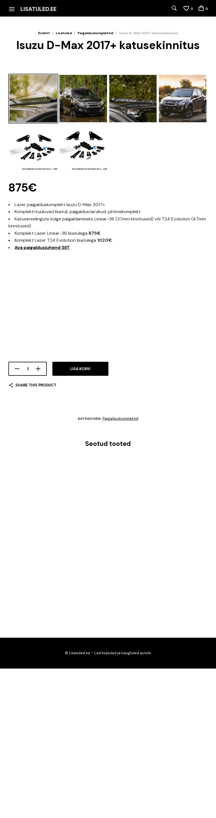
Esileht (44, 33)
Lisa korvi (80, 518)
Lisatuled (64, 33)
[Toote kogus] (27, 518)
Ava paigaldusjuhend (42, 397)
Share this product (35, 535)
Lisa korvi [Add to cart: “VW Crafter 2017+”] (18, 669)
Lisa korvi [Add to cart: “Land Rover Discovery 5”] (18, 748)
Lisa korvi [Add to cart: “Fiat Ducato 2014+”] (88, 669)
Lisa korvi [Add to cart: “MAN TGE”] (157, 669)
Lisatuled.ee (38, 9)
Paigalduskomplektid (95, 33)
